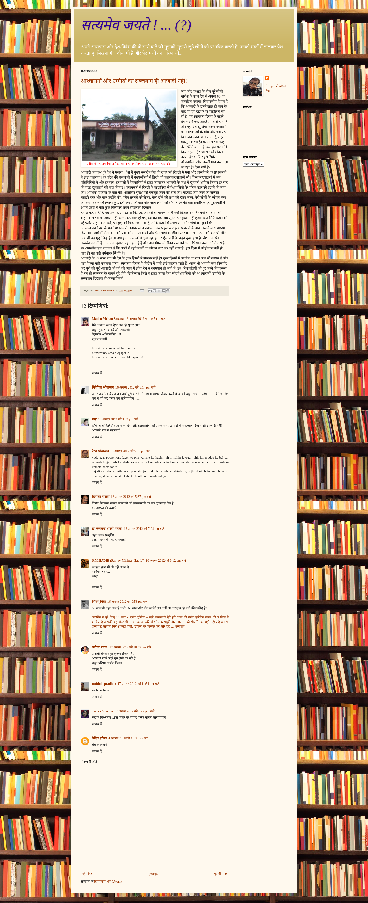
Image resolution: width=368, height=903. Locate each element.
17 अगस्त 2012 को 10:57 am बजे (130, 647)
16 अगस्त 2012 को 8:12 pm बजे (166, 560)
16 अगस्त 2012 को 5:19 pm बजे (130, 451)
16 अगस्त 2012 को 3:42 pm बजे (118, 419)
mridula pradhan (104, 684)
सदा (94, 419)
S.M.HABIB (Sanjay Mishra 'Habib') (118, 560)
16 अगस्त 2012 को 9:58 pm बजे (127, 601)
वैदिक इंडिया (99, 738)
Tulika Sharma (102, 711)
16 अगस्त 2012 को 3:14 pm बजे (135, 387)
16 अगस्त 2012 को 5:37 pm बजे (131, 497)
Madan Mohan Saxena (108, 318)
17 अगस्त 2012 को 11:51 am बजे (138, 684)
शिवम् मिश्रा (99, 601)
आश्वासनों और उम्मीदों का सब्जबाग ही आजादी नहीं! (134, 81)
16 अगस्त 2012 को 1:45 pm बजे (145, 318)
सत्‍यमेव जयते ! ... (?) (136, 25)
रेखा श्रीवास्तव (100, 451)
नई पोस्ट (87, 874)
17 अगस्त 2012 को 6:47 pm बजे (134, 711)
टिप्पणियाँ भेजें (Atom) (108, 881)
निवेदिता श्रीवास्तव (103, 387)
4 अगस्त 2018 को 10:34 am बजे (128, 738)
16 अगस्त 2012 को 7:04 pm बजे (144, 528)
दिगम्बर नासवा (101, 497)
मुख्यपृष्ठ (153, 874)
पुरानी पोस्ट (221, 874)
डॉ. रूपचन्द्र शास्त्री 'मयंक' (107, 528)
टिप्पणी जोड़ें (89, 762)
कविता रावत (100, 647)
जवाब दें (97, 373)
